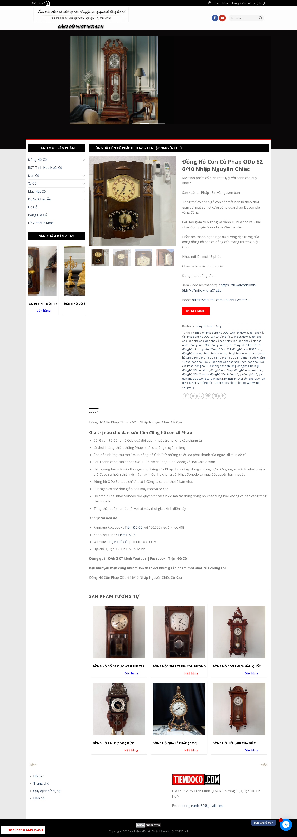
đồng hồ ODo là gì (248, 366)
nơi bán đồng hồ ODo (205, 383)
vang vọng (253, 383)
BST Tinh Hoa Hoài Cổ (45, 167)
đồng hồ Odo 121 (220, 349)
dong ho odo (196, 341)
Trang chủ (41, 783)
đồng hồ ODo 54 (209, 357)
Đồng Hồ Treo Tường (208, 326)
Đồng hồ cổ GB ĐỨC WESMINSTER (118, 666)
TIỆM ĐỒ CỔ (117, 542)
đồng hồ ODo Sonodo (195, 374)
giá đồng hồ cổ (248, 374)
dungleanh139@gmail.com (202, 805)
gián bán (216, 378)
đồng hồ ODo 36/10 (214, 353)
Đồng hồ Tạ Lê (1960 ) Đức (113, 743)
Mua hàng (195, 311)
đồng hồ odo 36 (191, 353)
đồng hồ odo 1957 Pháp (246, 349)
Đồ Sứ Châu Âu (39, 199)
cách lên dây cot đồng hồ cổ (246, 332)
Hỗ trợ (38, 776)
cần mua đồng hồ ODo (195, 336)
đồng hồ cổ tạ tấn (222, 345)
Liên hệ (39, 798)
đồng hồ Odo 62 (201, 362)
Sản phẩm (221, 3)
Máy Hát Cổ (37, 191)
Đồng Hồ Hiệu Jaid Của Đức (234, 743)
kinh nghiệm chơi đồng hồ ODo (241, 378)
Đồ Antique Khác (40, 223)
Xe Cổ (32, 183)
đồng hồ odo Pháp (221, 370)
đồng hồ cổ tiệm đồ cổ (247, 345)
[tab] (93, 412)
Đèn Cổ (33, 175)
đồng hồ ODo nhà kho (195, 370)
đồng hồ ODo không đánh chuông (215, 366)
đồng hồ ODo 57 (230, 357)
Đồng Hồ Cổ (37, 159)
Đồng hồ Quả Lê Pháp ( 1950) (175, 743)
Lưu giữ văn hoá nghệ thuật (248, 3)
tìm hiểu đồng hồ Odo (232, 383)
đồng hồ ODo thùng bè (224, 374)
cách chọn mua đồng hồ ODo (210, 332)
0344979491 (25, 829)
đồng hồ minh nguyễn (195, 349)
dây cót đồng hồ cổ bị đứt (226, 336)
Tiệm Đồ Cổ (134, 527)
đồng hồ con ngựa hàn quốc (237, 666)
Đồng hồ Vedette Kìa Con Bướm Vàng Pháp (187, 666)
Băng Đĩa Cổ (37, 215)
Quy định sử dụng (47, 790)
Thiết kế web (160, 831)
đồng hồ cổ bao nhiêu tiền (221, 341)
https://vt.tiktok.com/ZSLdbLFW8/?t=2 (220, 300)
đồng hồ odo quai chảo (248, 370)
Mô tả (93, 412)
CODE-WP (181, 831)
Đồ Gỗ (33, 207)
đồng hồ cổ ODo (200, 345)
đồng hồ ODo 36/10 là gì (242, 353)
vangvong (188, 387)
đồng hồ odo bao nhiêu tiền (229, 362)
